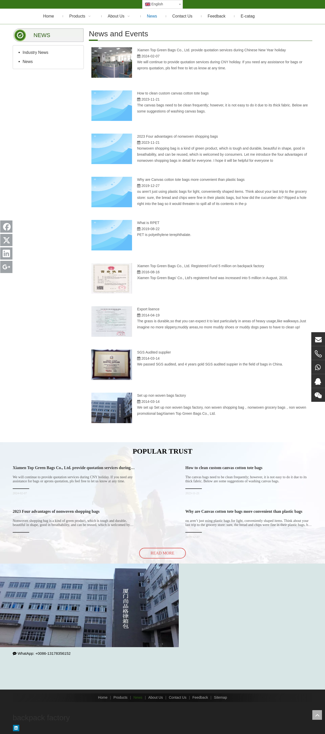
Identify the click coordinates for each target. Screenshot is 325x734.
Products (120, 697)
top (317, 715)
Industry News (35, 52)
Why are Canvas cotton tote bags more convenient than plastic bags (191, 180)
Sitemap (220, 697)
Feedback (200, 697)
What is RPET (148, 223)
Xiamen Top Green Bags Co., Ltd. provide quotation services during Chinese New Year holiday (211, 50)
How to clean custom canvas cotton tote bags (173, 93)
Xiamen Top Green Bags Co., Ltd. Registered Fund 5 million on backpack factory (200, 266)
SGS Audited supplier (154, 352)
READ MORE (162, 553)
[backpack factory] (89, 605)
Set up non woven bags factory (161, 395)
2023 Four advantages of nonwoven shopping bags (177, 136)
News (28, 61)
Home (102, 697)
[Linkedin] (16, 728)
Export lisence (148, 309)
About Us (155, 697)
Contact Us (177, 697)
